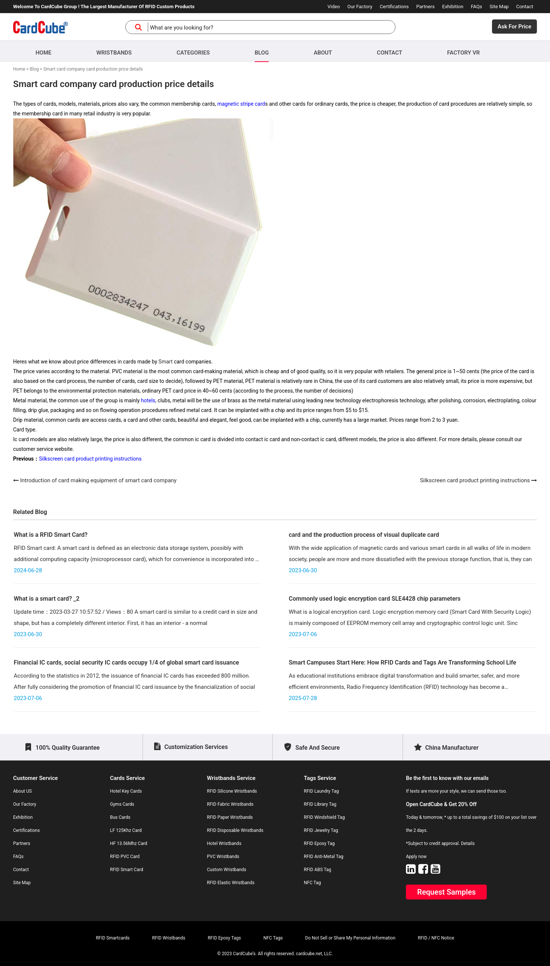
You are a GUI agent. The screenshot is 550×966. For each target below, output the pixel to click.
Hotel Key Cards (126, 791)
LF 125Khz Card (125, 830)
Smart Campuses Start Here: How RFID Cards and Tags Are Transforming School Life (402, 662)
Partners (425, 6)
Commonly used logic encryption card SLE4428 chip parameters (375, 598)
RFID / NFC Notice (436, 938)
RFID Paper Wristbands (230, 817)
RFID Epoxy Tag (319, 843)
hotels (148, 400)
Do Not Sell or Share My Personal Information (350, 938)
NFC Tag (312, 882)
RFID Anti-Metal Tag (323, 856)
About (323, 52)
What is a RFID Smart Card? (51, 534)
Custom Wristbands (226, 869)
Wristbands (114, 52)
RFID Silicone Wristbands (232, 791)
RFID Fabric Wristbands (230, 804)
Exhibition (453, 6)
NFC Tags (273, 938)
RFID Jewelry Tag (321, 830)
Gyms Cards (122, 804)
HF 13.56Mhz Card (128, 843)
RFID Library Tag (320, 804)
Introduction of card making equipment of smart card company (98, 480)
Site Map (499, 6)
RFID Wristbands (169, 938)
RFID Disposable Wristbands (235, 830)
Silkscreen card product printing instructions (90, 459)
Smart (166, 362)
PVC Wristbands (223, 856)
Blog (262, 52)
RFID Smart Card (126, 869)
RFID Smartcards (112, 938)
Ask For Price (514, 26)
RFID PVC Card (125, 856)
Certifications (394, 6)
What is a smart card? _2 (47, 598)
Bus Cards (120, 817)
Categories (193, 52)
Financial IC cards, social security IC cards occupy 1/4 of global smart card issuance (126, 662)
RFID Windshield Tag (324, 817)
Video (333, 6)
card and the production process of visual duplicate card (364, 534)
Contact (524, 6)
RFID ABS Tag (317, 869)
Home (44, 52)
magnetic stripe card (241, 104)
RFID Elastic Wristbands (230, 882)
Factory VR (463, 52)
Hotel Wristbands (224, 843)
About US (22, 791)
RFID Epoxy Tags (224, 938)
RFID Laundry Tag (321, 791)
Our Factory (359, 6)
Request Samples (446, 892)
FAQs (476, 6)
